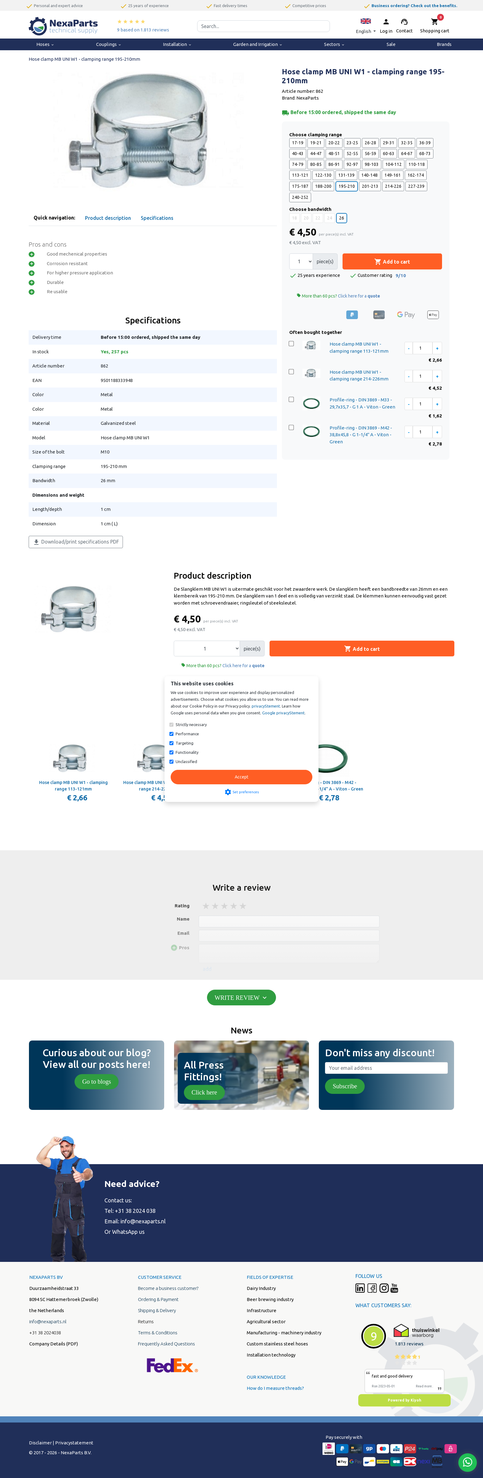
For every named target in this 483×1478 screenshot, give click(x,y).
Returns (146, 1321)
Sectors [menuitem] (334, 44)
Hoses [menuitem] (45, 44)
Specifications (157, 218)
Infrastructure (261, 1310)
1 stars (206, 906)
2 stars (215, 906)
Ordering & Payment (158, 1299)
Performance (187, 734)
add (207, 969)
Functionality (187, 752)
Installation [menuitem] (177, 44)
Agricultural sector (266, 1321)
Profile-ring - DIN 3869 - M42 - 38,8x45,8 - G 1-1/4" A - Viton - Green (361, 434)
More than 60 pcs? (338, 295)
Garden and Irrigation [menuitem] (258, 44)
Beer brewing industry (270, 1299)
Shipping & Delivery (157, 1310)
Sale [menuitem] (391, 44)
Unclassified (186, 761)
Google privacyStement (283, 713)
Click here (204, 1092)
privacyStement (266, 706)
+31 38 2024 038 (135, 1211)
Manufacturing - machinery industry (284, 1332)
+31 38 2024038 (45, 1332)
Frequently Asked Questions (166, 1343)
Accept (241, 776)
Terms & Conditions (157, 1332)
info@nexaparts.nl (143, 1221)
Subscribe (345, 1086)
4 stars (234, 906)
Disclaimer (40, 1442)
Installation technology (271, 1354)
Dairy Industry (261, 1288)
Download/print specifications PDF (76, 542)
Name (183, 919)
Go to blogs (96, 1081)
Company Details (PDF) (53, 1343)
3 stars (224, 906)
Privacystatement (74, 1442)
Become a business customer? (168, 1288)
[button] (365, 26)
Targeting (184, 743)
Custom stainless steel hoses (277, 1343)
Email (183, 933)
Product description (108, 218)
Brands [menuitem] (444, 44)
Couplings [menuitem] (109, 44)
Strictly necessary (191, 724)
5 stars (243, 906)
